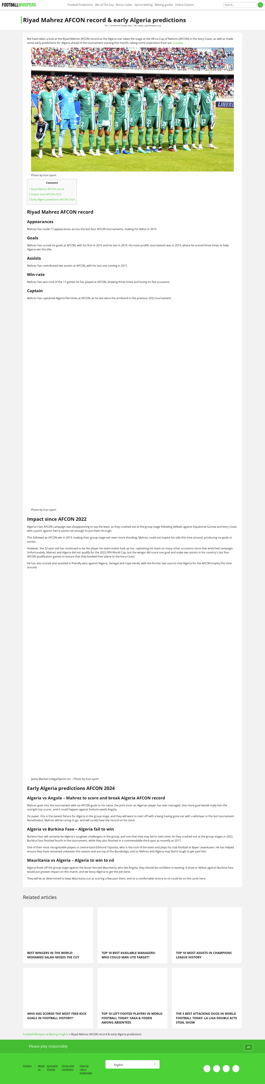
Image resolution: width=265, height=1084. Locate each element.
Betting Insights (58, 1034)
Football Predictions (80, 5)
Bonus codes (124, 5)
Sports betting (143, 5)
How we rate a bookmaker (86, 1069)
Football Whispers (34, 1034)
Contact (27, 1065)
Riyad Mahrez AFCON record (46, 189)
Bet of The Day (104, 5)
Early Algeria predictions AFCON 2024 (52, 199)
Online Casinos (184, 5)
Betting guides (164, 5)
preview (178, 43)
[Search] (240, 4)
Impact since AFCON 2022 (45, 194)
